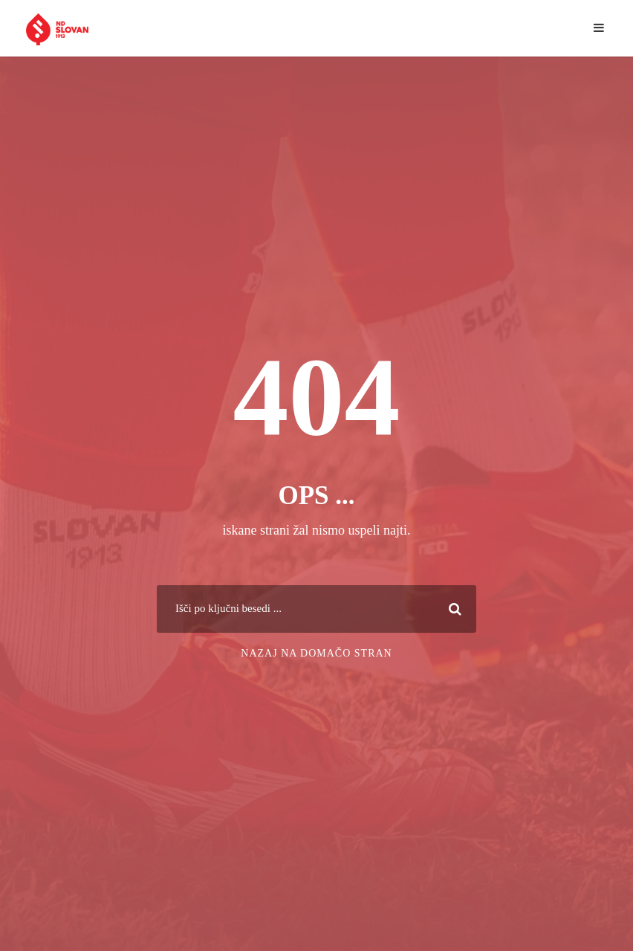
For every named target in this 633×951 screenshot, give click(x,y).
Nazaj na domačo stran (316, 653)
